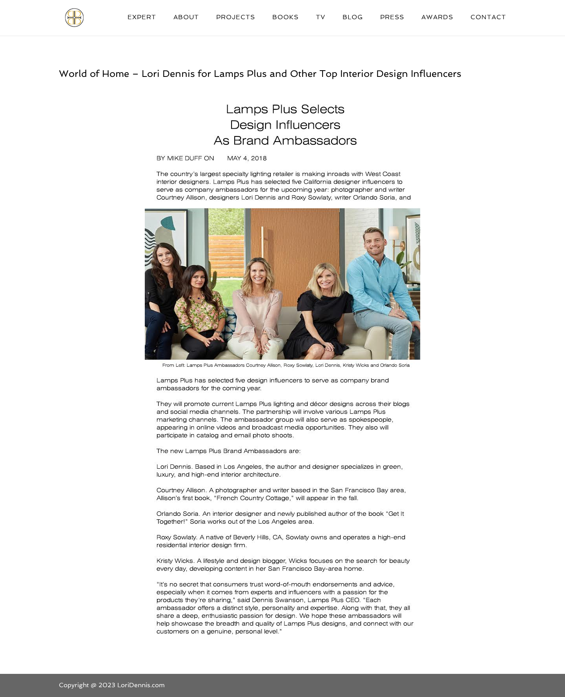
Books (285, 18)
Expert (142, 18)
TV (320, 18)
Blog (353, 18)
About (186, 18)
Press (392, 18)
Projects (235, 18)
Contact (488, 18)
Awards (437, 18)
